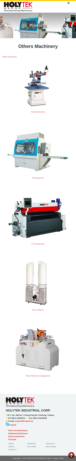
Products (50, 443)
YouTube (12, 439)
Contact (12, 449)
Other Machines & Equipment (38, 375)
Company (31, 443)
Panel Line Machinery (18, 430)
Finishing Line (38, 178)
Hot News (31, 446)
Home (11, 443)
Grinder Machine (38, 112)
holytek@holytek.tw (24, 421)
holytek (11, 425)
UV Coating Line (38, 244)
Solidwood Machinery (18, 433)
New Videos (51, 446)
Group (11, 446)
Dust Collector (38, 310)
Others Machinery (9, 56)
